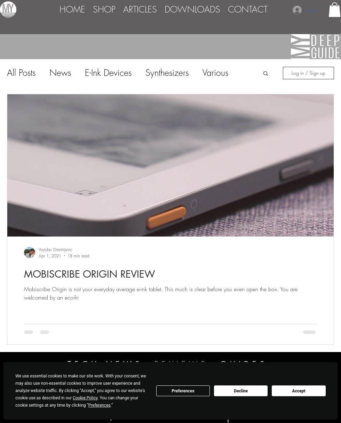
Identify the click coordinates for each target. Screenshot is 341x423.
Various (215, 73)
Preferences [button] (99, 405)
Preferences (183, 391)
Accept (299, 391)
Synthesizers (167, 73)
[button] (334, 9)
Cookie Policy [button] (85, 398)
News (60, 73)
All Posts (21, 73)
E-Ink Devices (108, 73)
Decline (241, 391)
